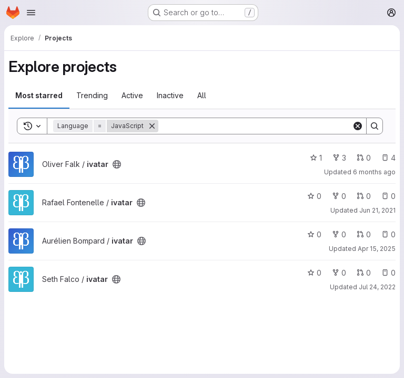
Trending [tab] (92, 95)
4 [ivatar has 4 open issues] (388, 157)
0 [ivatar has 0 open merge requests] (364, 157)
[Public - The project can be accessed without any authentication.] (117, 164)
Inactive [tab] (170, 95)
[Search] (255, 126)
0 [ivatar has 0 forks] (339, 196)
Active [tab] (132, 95)
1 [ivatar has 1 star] (316, 157)
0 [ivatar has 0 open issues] (388, 196)
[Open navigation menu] (31, 12)
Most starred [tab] (39, 95)
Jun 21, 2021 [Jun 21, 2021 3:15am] (377, 210)
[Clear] (357, 126)
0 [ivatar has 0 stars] (314, 196)
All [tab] (201, 95)
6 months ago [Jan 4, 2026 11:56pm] (374, 172)
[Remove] (152, 126)
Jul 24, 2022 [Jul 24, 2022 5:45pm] (377, 287)
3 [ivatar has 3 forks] (339, 157)
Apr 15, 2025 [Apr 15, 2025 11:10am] (377, 249)
